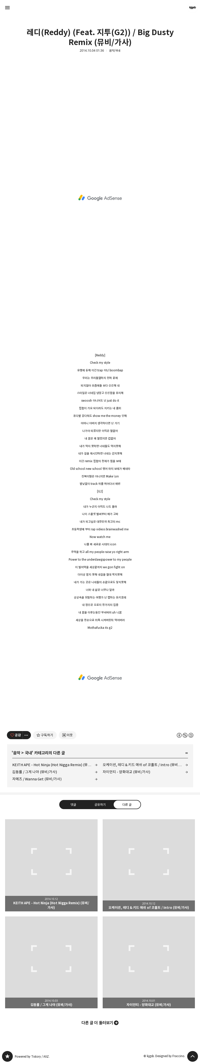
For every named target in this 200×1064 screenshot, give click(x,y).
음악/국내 (114, 50)
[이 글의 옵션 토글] (27, 735)
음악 (16, 752)
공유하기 (99, 805)
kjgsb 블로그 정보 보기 (192, 8)
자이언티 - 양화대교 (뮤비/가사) (126, 771)
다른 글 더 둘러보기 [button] (97, 1022)
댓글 (73, 805)
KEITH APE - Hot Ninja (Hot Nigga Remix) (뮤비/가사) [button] (51, 865)
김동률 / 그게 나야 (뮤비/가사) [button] (51, 962)
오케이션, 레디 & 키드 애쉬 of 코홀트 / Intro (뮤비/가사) (145, 764)
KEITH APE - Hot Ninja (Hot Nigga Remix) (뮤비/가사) (55, 764)
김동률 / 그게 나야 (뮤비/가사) (34, 771)
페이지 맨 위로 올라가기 (192, 1056)
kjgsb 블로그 (7, 1056)
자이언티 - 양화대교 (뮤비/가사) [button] (149, 962)
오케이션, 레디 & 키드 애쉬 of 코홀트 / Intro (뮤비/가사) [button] (149, 865)
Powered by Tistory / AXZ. (32, 1056)
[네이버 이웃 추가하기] (67, 735)
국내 (28, 752)
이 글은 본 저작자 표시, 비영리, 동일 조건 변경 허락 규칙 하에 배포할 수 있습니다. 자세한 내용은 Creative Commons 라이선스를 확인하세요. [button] (185, 735)
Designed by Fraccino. (170, 1056)
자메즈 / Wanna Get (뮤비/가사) (37, 779)
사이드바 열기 (7, 8)
